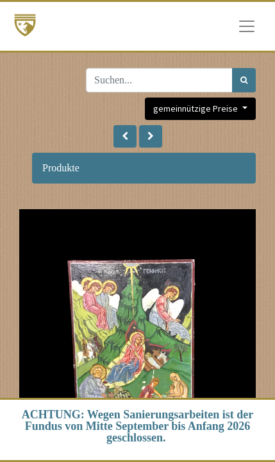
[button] (125, 136)
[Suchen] (244, 80)
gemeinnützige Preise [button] (196, 108)
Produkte (60, 167)
